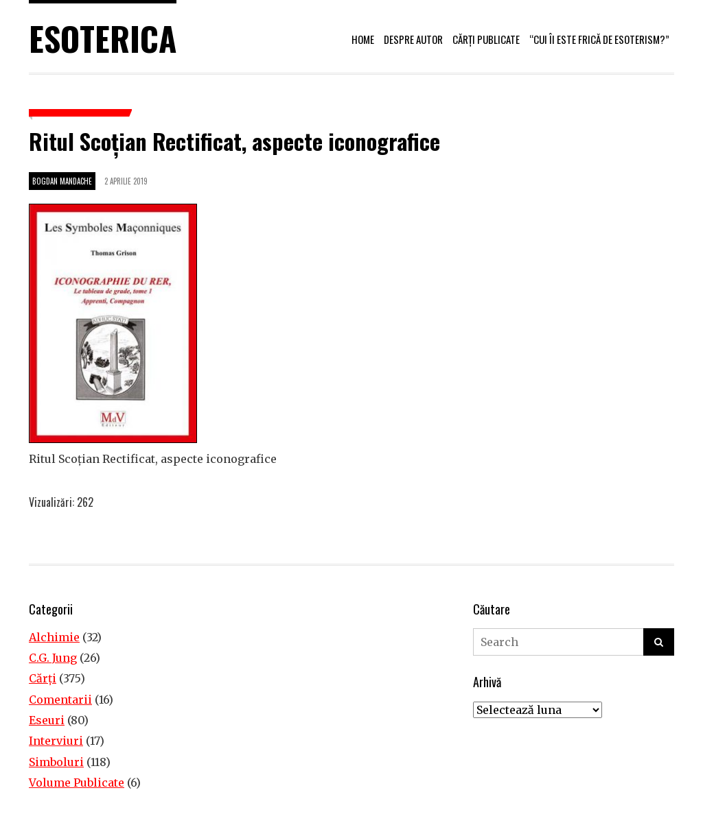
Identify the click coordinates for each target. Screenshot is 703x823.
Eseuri (47, 720)
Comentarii (60, 699)
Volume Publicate (76, 782)
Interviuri (56, 741)
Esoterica (102, 38)
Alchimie (54, 637)
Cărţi (42, 678)
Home (363, 39)
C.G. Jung (53, 658)
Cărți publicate (486, 39)
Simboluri (56, 762)
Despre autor (413, 39)
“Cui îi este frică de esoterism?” (599, 39)
